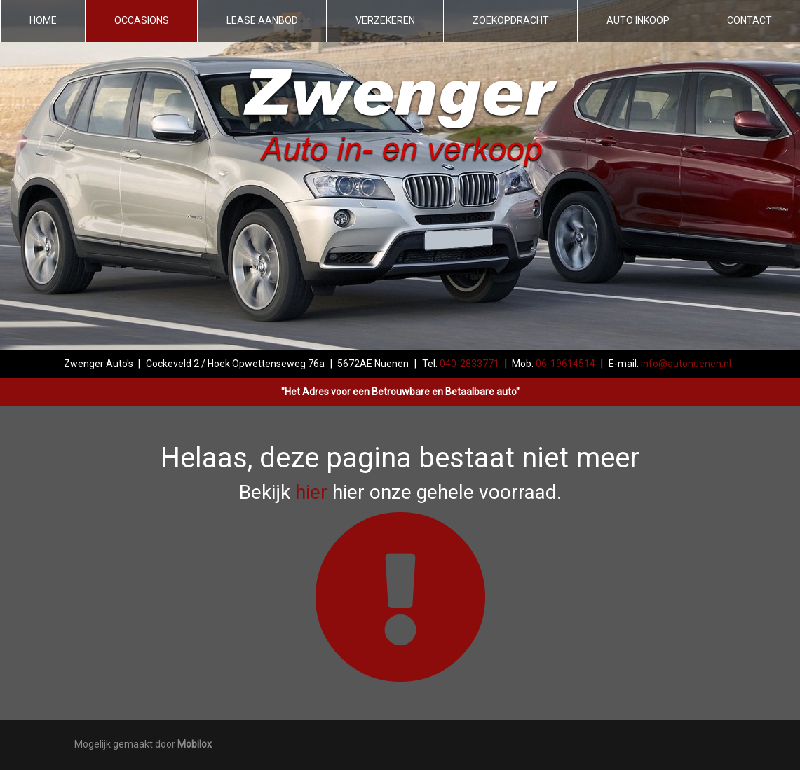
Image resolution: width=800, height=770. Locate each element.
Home (43, 20)
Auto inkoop (638, 20)
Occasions (141, 20)
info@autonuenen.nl (686, 363)
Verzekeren (385, 20)
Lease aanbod (262, 20)
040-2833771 (469, 363)
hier (311, 492)
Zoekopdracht (511, 20)
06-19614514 (565, 363)
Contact (749, 20)
